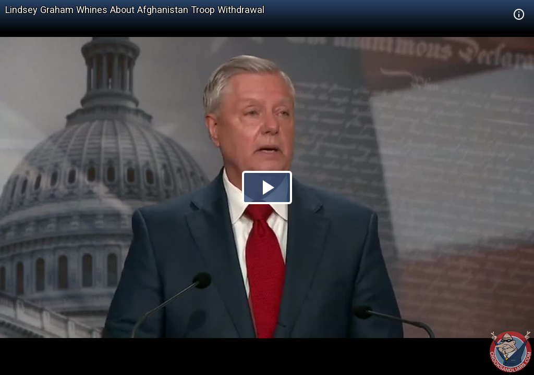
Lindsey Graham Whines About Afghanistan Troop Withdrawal (134, 9)
